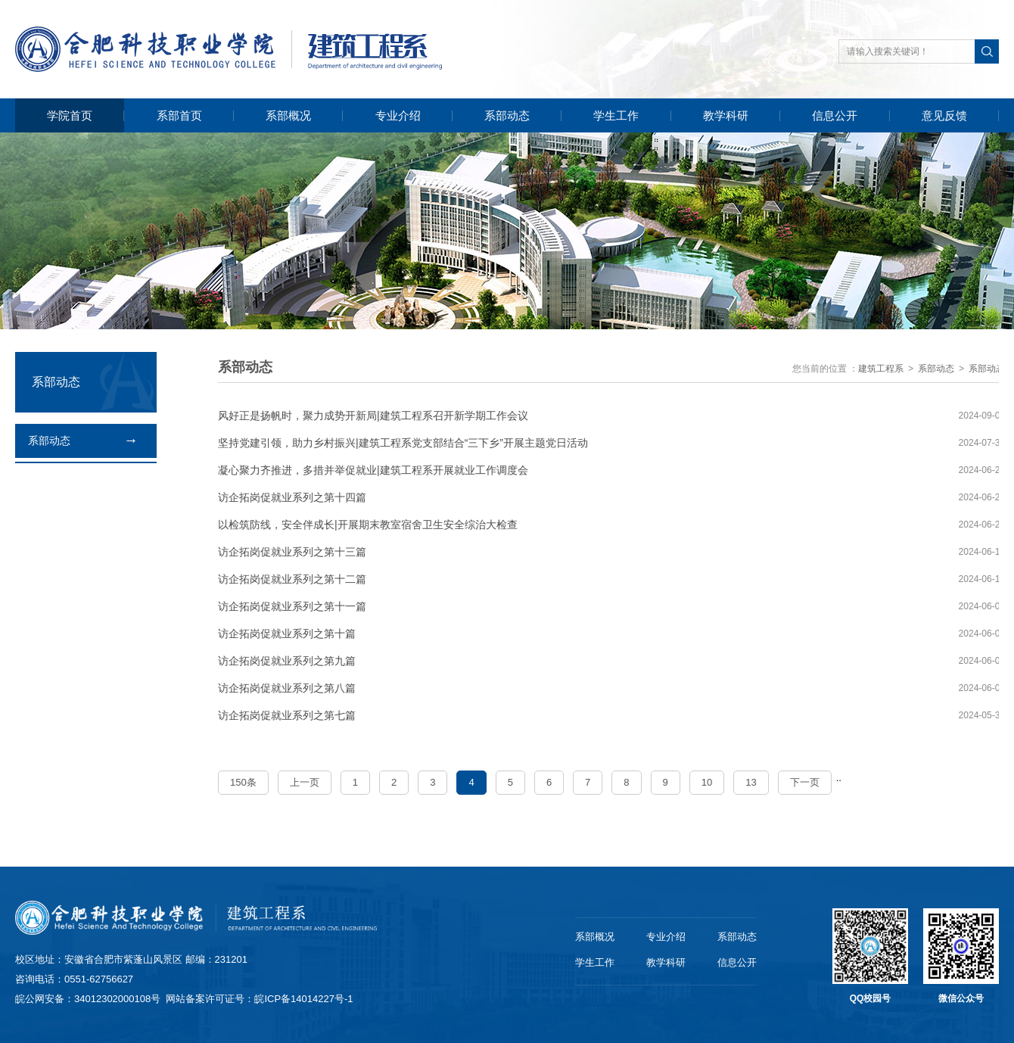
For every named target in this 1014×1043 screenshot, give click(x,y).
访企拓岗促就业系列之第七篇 (287, 715)
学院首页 (69, 115)
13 (751, 782)
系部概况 (288, 115)
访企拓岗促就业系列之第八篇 (287, 688)
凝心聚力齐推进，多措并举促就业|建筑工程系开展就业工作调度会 (374, 470)
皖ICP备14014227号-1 (303, 998)
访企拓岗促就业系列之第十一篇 (293, 606)
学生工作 (616, 115)
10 (706, 782)
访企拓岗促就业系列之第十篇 (287, 633)
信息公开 (834, 115)
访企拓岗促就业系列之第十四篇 (293, 497)
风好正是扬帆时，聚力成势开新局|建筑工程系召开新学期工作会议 (374, 415)
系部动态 (507, 115)
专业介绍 (398, 115)
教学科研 (725, 115)
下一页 (805, 782)
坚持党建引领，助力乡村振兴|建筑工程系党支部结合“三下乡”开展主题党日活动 (404, 443)
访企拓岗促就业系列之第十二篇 (293, 579)
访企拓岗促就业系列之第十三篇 (293, 552)
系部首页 (179, 115)
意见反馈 (944, 115)
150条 (244, 782)
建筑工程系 (881, 368)
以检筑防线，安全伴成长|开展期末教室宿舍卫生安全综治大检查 (368, 524)
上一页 (304, 782)
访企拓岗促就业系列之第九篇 (287, 661)
